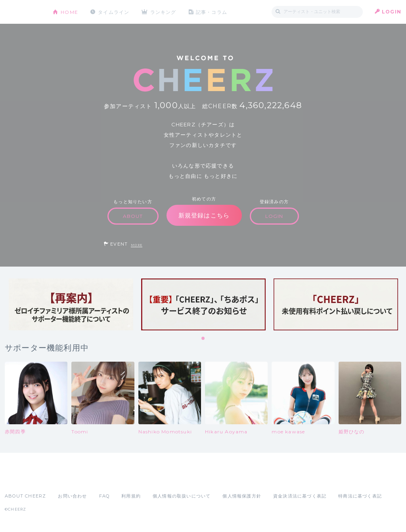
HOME (69, 12)
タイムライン (113, 12)
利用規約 (131, 496)
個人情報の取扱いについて (182, 496)
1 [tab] (203, 339)
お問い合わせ (72, 496)
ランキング (164, 12)
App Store (23, 478)
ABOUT (133, 216)
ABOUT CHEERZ (25, 496)
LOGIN (391, 12)
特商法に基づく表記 (360, 496)
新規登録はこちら (204, 215)
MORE (136, 245)
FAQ (104, 496)
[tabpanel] (71, 304)
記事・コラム (212, 12)
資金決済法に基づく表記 (299, 496)
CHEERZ (23, 12)
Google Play (65, 478)
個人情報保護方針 (241, 496)
